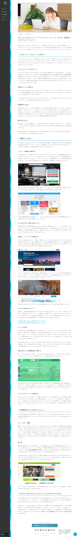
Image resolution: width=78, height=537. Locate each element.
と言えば (34, 273)
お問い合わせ (53, 533)
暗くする (4, 534)
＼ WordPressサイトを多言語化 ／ (45, 522)
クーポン (4, 19)
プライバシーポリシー (46, 533)
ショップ (4, 17)
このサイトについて (37, 533)
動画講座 (4, 14)
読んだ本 (4, 11)
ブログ (4, 9)
